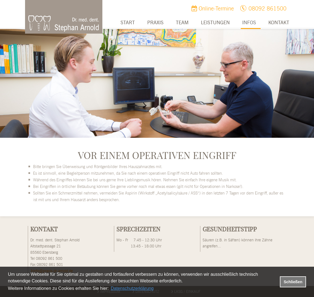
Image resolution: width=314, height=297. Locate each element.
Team (182, 22)
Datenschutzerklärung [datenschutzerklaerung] (132, 288)
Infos (249, 22)
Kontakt (278, 22)
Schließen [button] (293, 282)
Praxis (155, 22)
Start (128, 22)
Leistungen (215, 22)
